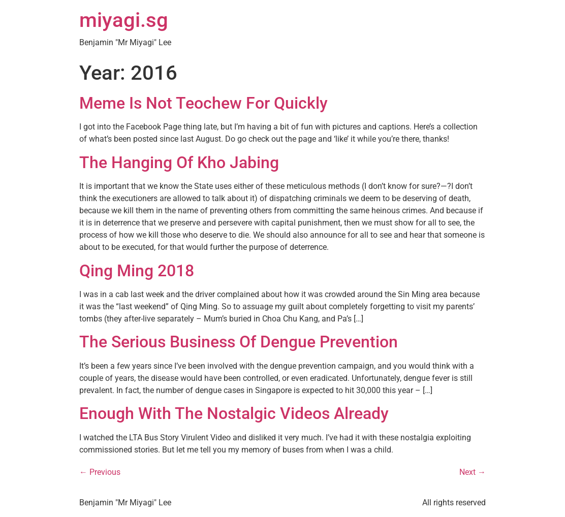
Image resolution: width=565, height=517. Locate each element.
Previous (99, 472)
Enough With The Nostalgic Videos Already (234, 413)
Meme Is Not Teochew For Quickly (203, 103)
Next (472, 472)
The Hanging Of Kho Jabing (179, 162)
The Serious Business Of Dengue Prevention (238, 341)
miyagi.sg (123, 20)
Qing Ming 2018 (136, 270)
